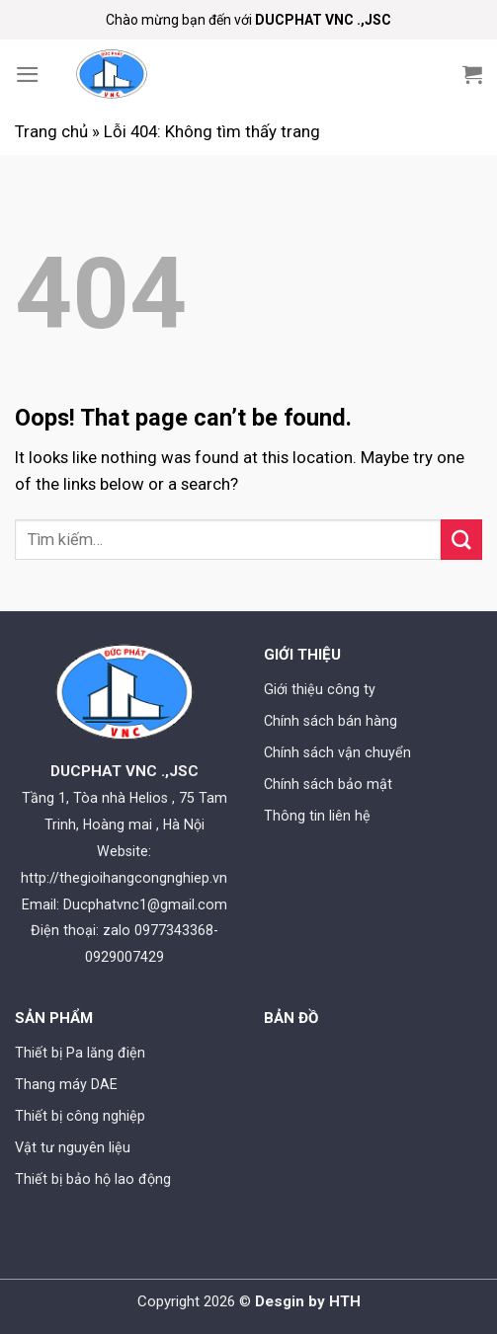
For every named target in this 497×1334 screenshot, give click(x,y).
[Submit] (461, 539)
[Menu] (28, 74)
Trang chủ (51, 131)
